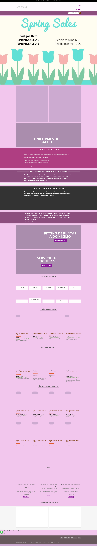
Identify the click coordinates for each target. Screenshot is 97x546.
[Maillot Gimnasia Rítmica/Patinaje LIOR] (23, 399)
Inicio (17, 539)
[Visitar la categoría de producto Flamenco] (48, 286)
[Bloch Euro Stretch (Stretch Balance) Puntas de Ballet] (73, 360)
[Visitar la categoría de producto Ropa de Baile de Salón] (35, 299)
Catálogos (42, 539)
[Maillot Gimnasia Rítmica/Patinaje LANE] (56, 399)
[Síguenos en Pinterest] (26, 7)
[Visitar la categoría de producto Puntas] (75, 299)
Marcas (63, 12)
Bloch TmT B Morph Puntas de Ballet (40, 371)
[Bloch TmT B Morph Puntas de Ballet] (40, 360)
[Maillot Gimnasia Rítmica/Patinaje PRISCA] (73, 429)
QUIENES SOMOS (19, 542)
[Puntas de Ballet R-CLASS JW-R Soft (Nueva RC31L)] (23, 360)
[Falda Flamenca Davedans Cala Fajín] (56, 322)
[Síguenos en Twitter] (22, 7)
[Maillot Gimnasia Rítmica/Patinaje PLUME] (40, 399)
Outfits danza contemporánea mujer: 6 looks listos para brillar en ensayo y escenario (26, 486)
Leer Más (26, 496)
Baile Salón (35, 12)
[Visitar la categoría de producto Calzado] (35, 286)
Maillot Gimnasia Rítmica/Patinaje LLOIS (55, 441)
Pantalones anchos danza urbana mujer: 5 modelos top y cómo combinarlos (70, 485)
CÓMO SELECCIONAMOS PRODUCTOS (29, 542)
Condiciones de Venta (24, 539)
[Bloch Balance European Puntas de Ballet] (23, 322)
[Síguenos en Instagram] (19, 7)
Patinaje (53, 12)
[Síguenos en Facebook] (17, 7)
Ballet (18, 12)
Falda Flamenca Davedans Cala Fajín (56, 333)
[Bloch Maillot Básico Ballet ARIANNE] (40, 322)
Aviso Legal (55, 539)
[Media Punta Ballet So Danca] (56, 360)
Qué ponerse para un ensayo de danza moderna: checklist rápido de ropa (48, 485)
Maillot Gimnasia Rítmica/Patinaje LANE (55, 411)
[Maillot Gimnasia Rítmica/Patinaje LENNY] (23, 429)
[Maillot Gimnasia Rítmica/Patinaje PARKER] (40, 429)
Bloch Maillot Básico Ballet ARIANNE (40, 333)
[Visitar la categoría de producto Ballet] (22, 286)
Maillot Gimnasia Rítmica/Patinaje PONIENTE (72, 411)
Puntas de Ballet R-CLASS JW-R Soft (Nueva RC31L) (23, 372)
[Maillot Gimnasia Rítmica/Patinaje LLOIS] (56, 429)
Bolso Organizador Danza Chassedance (73, 333)
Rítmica (48, 12)
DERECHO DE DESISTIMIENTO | (41, 542)
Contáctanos (19, 540)
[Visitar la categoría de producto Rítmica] (62, 299)
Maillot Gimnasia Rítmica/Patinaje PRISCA (72, 441)
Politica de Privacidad (73, 539)
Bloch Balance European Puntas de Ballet (22, 334)
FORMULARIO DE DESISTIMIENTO (53, 542)
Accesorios (42, 12)
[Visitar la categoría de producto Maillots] (48, 299)
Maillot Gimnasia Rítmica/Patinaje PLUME (39, 411)
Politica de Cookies (63, 539)
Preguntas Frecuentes (35, 539)
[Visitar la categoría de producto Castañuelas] (62, 286)
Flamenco (29, 12)
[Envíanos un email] (24, 7)
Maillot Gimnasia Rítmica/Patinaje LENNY (22, 441)
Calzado (23, 12)
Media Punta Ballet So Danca (54, 371)
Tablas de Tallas (49, 539)
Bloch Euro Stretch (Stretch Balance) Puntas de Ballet (72, 372)
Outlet (58, 12)
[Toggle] (1, 534)
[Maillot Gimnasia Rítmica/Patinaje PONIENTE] (73, 399)
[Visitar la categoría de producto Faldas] (75, 286)
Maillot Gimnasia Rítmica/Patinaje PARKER (39, 441)
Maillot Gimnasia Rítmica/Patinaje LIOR (22, 411)
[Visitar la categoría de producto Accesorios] (22, 299)
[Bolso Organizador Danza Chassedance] (73, 322)
